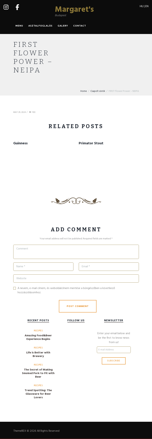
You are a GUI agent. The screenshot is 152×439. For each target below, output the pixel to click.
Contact (79, 26)
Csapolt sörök (97, 91)
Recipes (38, 330)
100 (33, 112)
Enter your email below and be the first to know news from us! (113, 338)
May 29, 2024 (19, 112)
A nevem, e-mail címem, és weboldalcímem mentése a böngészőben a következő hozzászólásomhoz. (66, 290)
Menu (19, 26)
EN (146, 6)
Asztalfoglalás (40, 26)
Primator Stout (91, 143)
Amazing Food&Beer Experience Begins (38, 337)
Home (83, 91)
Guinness (20, 143)
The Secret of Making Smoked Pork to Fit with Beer (38, 373)
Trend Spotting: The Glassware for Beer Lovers (38, 394)
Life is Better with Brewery (38, 354)
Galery (63, 26)
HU (141, 6)
